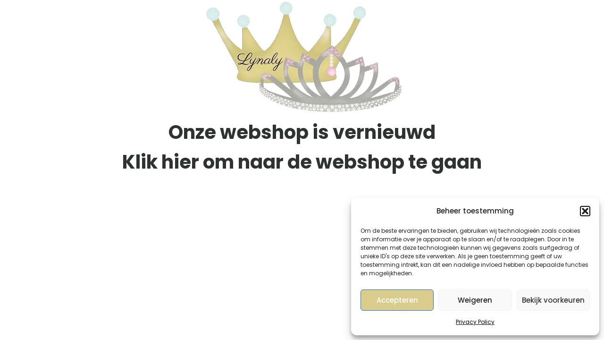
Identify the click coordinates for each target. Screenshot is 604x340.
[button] (585, 211)
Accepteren (397, 300)
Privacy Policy (475, 322)
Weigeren (475, 300)
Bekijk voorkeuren (553, 300)
